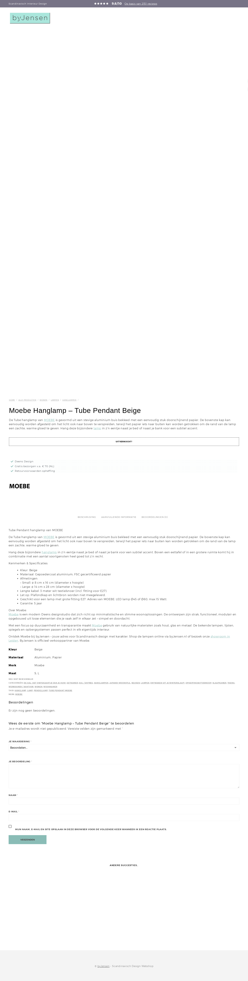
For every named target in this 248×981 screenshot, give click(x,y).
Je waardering (20, 741)
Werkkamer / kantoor (21, 687)
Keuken (136, 683)
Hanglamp (20, 690)
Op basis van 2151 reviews (141, 3)
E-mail (14, 811)
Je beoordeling (20, 761)
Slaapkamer (219, 683)
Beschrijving (87, 517)
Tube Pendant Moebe (60, 690)
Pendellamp (41, 690)
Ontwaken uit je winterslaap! (167, 683)
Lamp (30, 690)
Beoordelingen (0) (155, 517)
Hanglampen (69, 400)
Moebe (14, 614)
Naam (13, 795)
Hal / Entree (86, 683)
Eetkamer (72, 683)
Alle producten (27, 400)
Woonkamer (50, 687)
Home (12, 400)
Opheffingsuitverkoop (198, 683)
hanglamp (49, 552)
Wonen (43, 400)
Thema (231, 683)
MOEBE (49, 420)
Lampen (55, 400)
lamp (97, 428)
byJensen (103, 966)
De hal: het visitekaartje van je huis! (45, 683)
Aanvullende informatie (119, 517)
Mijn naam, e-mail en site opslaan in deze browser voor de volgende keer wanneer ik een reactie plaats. (91, 829)
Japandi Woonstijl (120, 683)
